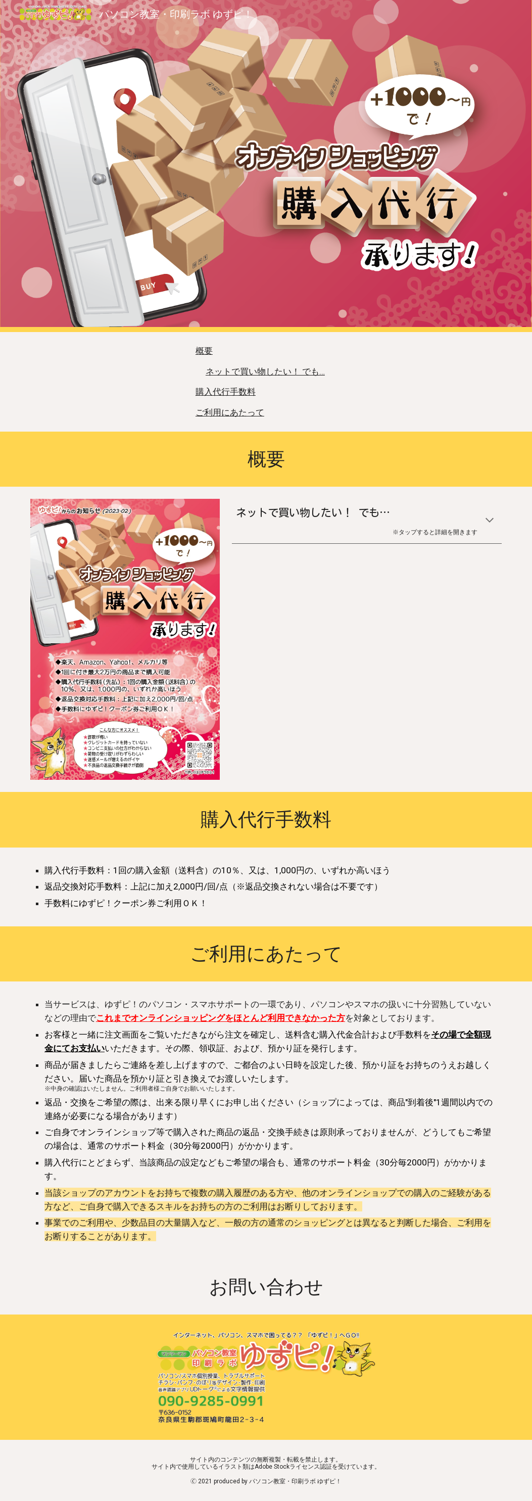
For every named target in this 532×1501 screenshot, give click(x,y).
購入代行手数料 (226, 392)
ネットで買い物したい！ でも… (265, 371)
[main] (266, 459)
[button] (489, 521)
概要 (204, 351)
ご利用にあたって (230, 412)
